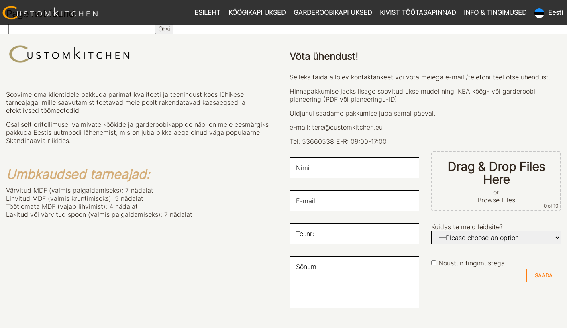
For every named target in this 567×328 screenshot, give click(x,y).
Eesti (555, 12)
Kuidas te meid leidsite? (467, 227)
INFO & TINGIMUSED (495, 12)
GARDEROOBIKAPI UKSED (333, 12)
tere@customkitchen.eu (347, 127)
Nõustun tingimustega (472, 263)
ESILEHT (207, 12)
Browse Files (496, 200)
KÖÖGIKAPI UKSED (257, 12)
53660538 (318, 141)
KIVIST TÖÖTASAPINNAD (418, 12)
